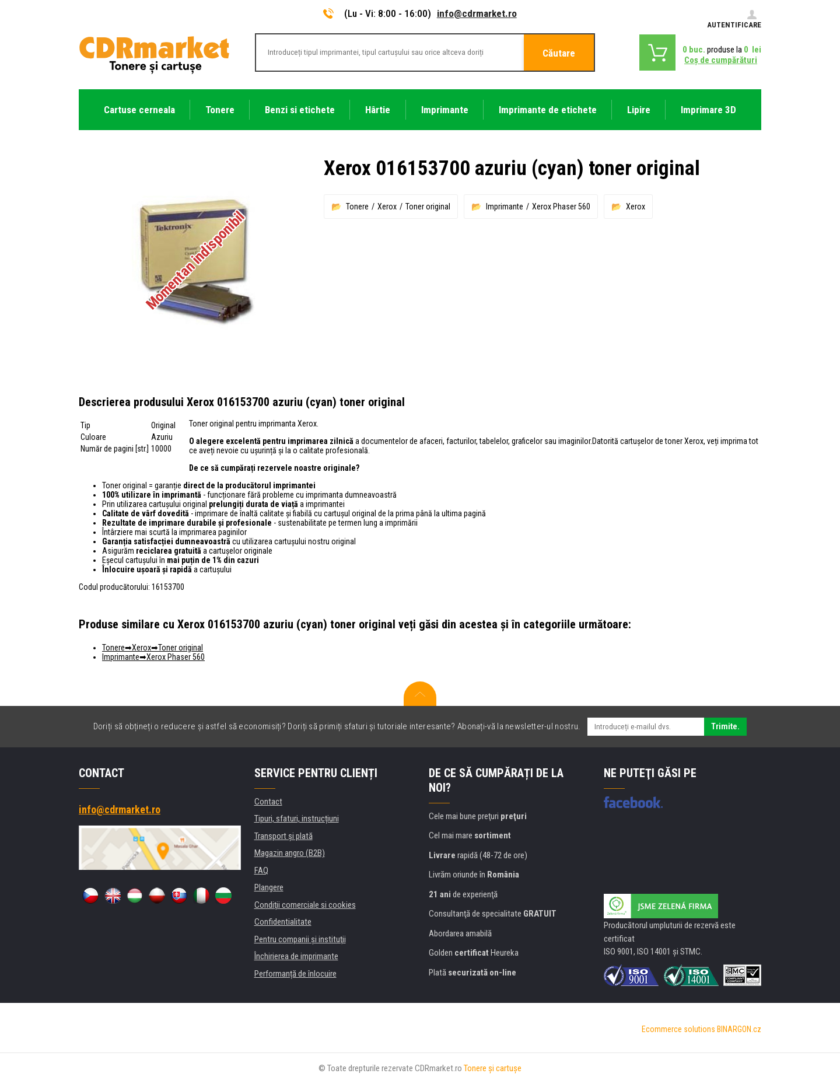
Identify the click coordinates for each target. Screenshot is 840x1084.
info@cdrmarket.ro (477, 13)
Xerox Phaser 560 (561, 206)
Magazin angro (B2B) (289, 853)
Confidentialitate (283, 922)
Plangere (269, 887)
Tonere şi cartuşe (493, 1068)
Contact (268, 801)
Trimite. (725, 726)
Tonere (357, 206)
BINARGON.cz (739, 1029)
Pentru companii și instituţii (300, 939)
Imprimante (504, 206)
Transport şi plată (283, 836)
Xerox (387, 206)
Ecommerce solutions (678, 1029)
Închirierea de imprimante (296, 956)
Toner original (427, 206)
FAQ (261, 870)
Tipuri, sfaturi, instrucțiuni (296, 818)
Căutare (558, 53)
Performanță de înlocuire (295, 973)
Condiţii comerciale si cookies (305, 905)
